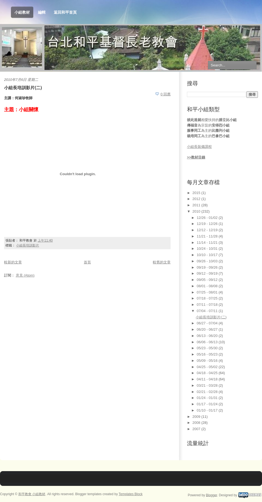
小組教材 (22, 12)
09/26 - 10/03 (208, 261)
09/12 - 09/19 (208, 273)
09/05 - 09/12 (208, 280)
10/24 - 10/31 (208, 248)
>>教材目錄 (196, 157)
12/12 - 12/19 (208, 230)
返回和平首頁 (65, 12)
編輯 (42, 12)
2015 (196, 193)
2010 (196, 211)
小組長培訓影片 (27, 245)
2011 (196, 205)
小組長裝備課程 (199, 147)
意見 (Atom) (25, 275)
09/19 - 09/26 (208, 267)
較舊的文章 (162, 262)
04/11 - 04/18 (208, 379)
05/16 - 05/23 (208, 354)
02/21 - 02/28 (208, 392)
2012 (196, 199)
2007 (196, 429)
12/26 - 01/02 (208, 218)
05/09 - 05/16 (208, 361)
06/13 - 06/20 (208, 336)
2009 (196, 417)
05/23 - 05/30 (208, 348)
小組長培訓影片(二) (23, 87)
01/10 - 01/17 (208, 410)
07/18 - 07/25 (208, 298)
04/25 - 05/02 (208, 367)
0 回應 (165, 94)
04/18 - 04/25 (208, 373)
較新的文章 (13, 262)
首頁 (87, 262)
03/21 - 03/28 (208, 385)
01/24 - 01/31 (208, 398)
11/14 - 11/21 (208, 242)
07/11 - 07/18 (208, 305)
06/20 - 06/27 (208, 329)
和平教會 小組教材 (31, 494)
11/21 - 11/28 (208, 236)
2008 (196, 423)
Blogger (211, 495)
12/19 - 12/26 (208, 224)
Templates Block (130, 494)
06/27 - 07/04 (208, 323)
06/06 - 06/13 (208, 342)
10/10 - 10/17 (208, 255)
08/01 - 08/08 (208, 286)
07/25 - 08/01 (208, 292)
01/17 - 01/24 (208, 404)
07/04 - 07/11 (208, 311)
